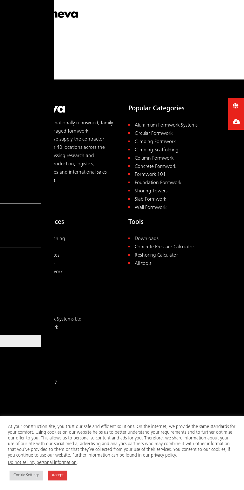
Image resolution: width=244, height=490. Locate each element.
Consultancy (39, 247)
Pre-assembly (40, 280)
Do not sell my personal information (42, 462)
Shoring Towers (151, 191)
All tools (143, 263)
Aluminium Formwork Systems (166, 125)
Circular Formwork (154, 133)
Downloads (147, 239)
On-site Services (43, 255)
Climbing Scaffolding (157, 150)
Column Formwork (154, 158)
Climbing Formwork (155, 142)
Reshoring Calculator (156, 255)
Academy (36, 288)
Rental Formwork (45, 272)
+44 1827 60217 (38, 383)
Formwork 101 (150, 174)
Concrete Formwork (155, 166)
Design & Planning (46, 239)
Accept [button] (58, 475)
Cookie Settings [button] (26, 475)
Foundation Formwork (158, 183)
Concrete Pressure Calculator (164, 247)
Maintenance (41, 263)
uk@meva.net (35, 391)
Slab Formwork (150, 199)
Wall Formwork (150, 207)
